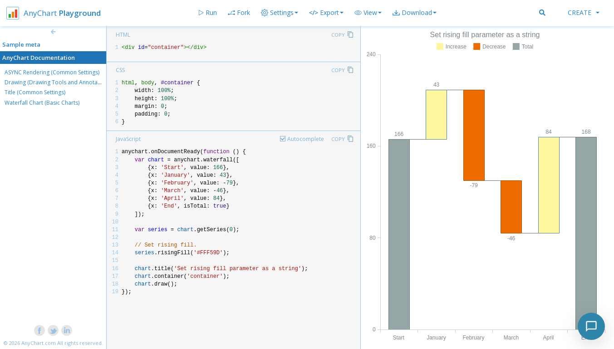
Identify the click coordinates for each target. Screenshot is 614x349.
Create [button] (583, 12)
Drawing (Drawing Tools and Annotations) (58, 82)
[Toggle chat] (591, 326)
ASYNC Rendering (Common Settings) (52, 72)
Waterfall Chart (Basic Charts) (42, 103)
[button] (368, 12)
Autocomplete (305, 139)
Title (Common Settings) (35, 92)
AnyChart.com (38, 342)
